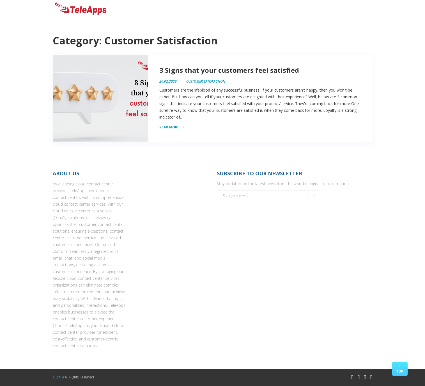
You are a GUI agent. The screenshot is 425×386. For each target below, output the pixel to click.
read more (169, 127)
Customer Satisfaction (205, 81)
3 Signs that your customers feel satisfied (229, 70)
